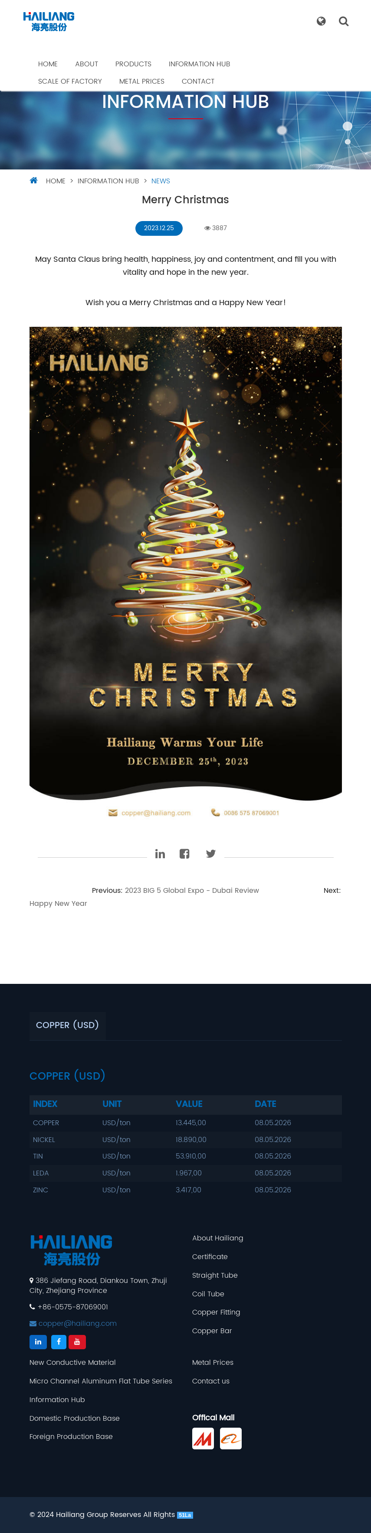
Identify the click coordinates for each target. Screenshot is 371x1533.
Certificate (210, 1257)
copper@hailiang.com (73, 1323)
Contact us (211, 1382)
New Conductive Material (73, 1363)
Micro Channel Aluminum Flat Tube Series (101, 1382)
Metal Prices (141, 81)
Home (48, 64)
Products (133, 64)
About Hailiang (217, 1238)
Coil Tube (208, 1294)
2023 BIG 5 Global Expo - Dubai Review (192, 890)
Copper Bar (212, 1331)
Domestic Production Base (75, 1419)
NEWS (160, 181)
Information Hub (199, 64)
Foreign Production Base (71, 1437)
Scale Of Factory (70, 81)
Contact (198, 81)
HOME (56, 181)
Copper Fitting (216, 1313)
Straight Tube (215, 1276)
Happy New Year (58, 903)
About (86, 64)
